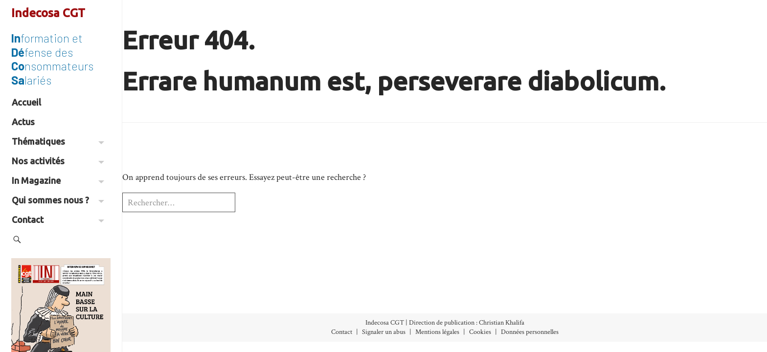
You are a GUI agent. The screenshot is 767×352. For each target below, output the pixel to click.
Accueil (26, 102)
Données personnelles (530, 332)
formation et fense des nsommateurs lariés (52, 59)
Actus (23, 122)
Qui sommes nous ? (58, 200)
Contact (58, 219)
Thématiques (58, 141)
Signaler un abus (384, 332)
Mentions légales (437, 332)
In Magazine (58, 180)
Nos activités (58, 161)
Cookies (480, 332)
